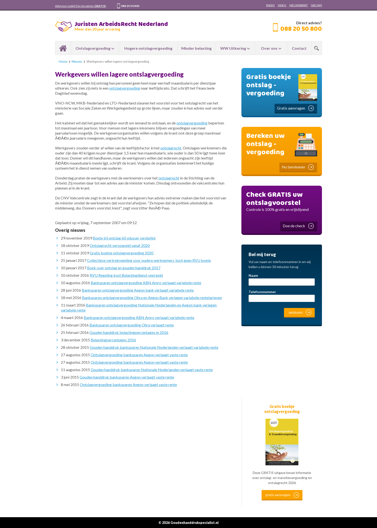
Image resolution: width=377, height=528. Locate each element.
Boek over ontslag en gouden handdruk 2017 (123, 267)
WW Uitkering (233, 48)
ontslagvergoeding (124, 88)
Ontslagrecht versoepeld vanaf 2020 (120, 245)
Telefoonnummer (262, 292)
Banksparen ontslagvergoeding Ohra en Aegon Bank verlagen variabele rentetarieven (152, 297)
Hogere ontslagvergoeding (148, 48)
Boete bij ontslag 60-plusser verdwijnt (124, 238)
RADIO (270, 5)
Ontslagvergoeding (92, 48)
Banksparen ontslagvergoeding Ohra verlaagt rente (131, 325)
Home (63, 48)
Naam (253, 275)
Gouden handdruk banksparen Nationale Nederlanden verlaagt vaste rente (152, 369)
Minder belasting (196, 48)
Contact (299, 48)
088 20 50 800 (130, 6)
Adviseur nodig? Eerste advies (80, 6)
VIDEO (282, 5)
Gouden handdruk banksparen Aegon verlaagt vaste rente (127, 377)
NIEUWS (316, 5)
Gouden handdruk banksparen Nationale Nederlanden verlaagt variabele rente (154, 347)
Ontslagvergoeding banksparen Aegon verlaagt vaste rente (139, 354)
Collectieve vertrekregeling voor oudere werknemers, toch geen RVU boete (149, 260)
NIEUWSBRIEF (298, 5)
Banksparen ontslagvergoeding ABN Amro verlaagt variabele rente (146, 282)
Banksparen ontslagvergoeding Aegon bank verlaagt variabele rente (138, 290)
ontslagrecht (170, 148)
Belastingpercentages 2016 (113, 340)
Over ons (269, 48)
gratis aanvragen (277, 495)
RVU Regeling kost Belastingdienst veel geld (126, 275)
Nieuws (77, 61)
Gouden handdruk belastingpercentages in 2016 (128, 332)
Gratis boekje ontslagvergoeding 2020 (121, 253)
